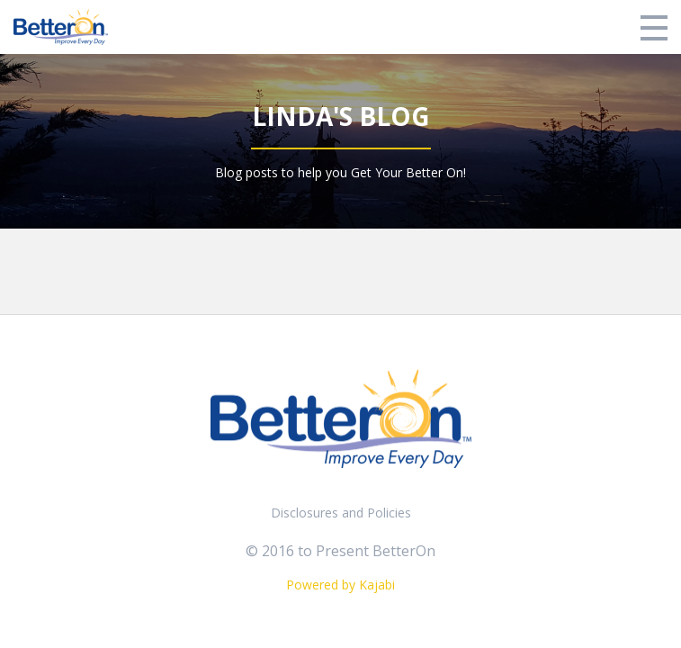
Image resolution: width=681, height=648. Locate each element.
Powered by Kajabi (340, 584)
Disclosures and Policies (341, 512)
